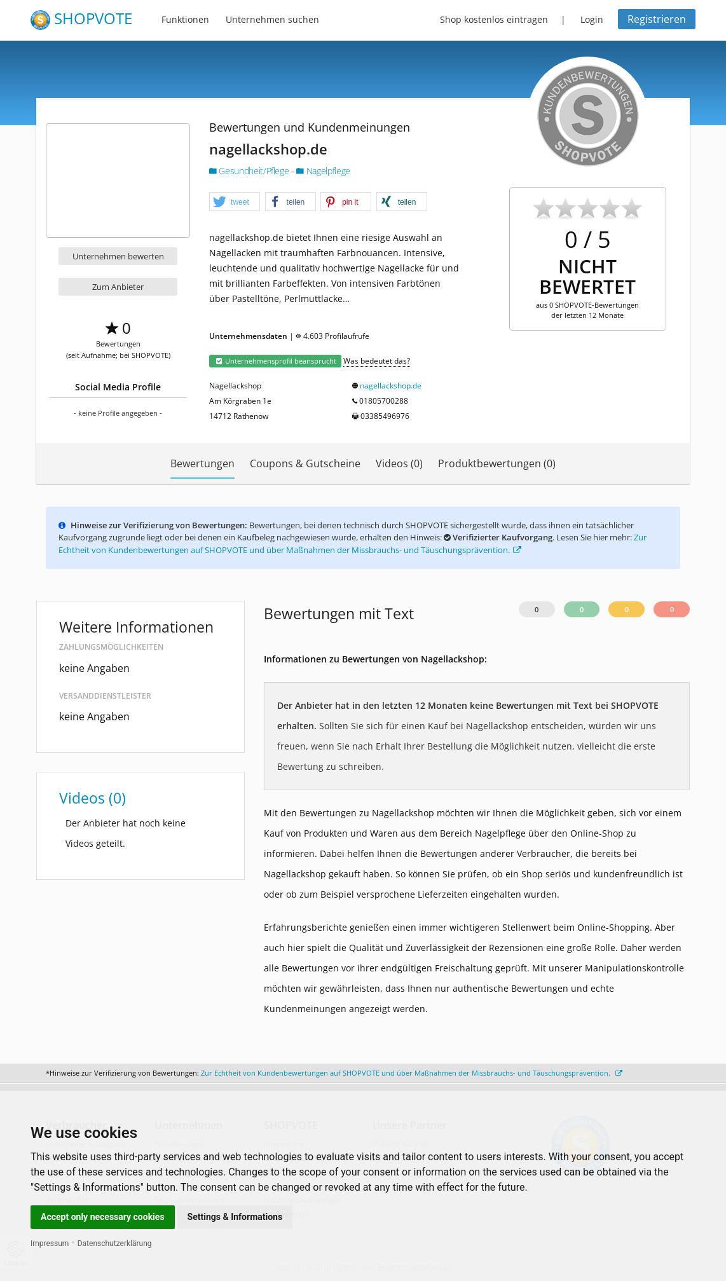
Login (591, 19)
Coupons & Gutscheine (305, 463)
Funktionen (185, 19)
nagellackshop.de (390, 385)
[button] (234, 202)
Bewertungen (202, 463)
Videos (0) (399, 463)
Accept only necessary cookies (103, 1217)
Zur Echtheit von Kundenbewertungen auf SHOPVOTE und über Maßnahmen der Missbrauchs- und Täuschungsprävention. (352, 543)
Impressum (50, 1243)
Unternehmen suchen (272, 19)
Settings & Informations (235, 1217)
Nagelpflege (323, 171)
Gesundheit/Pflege (250, 171)
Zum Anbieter (118, 286)
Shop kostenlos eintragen (494, 19)
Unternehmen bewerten (118, 256)
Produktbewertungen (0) (497, 463)
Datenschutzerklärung (115, 1243)
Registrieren (656, 19)
